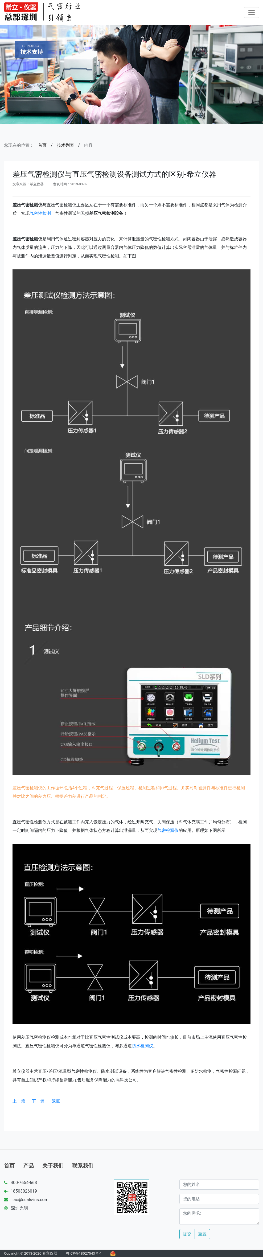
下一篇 (38, 1101)
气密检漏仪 (168, 830)
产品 (28, 1165)
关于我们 (53, 1165)
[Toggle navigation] (251, 12)
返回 (56, 1101)
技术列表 (65, 145)
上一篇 (19, 1101)
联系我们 (82, 1165)
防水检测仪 (142, 1045)
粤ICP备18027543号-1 (84, 1253)
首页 (42, 145)
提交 (187, 1234)
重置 (202, 1234)
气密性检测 (40, 213)
